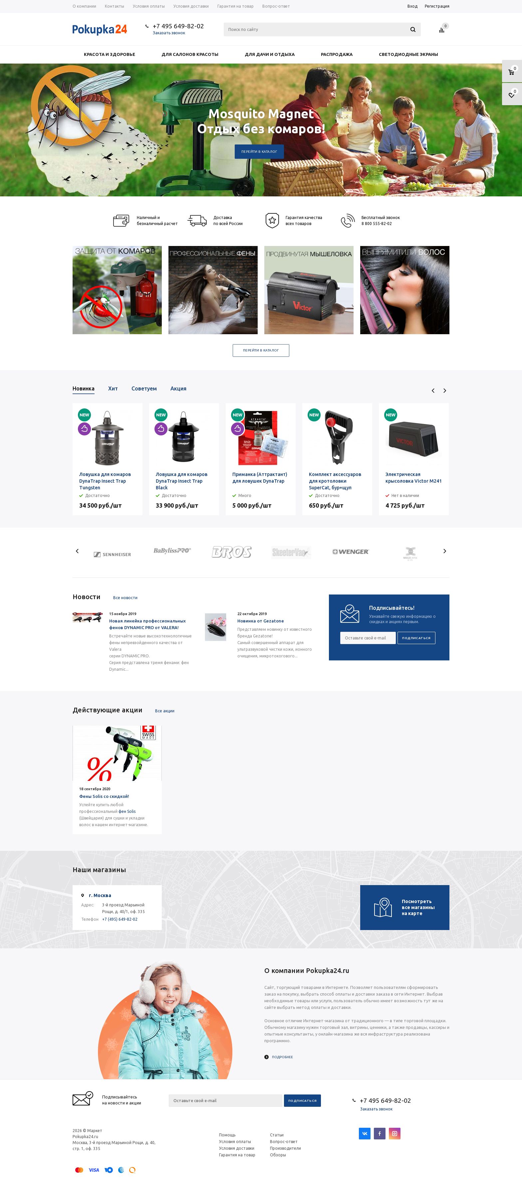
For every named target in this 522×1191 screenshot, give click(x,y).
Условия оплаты (235, 1141)
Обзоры (278, 1155)
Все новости (125, 598)
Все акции (164, 711)
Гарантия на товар (237, 1155)
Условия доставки (236, 1148)
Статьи (277, 1135)
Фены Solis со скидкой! (104, 796)
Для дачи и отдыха (270, 54)
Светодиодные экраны (408, 54)
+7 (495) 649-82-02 (119, 919)
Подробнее (282, 1057)
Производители (285, 1148)
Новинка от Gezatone (260, 620)
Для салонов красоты (189, 54)
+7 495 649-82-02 (178, 26)
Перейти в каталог (259, 151)
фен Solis (127, 811)
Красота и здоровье (109, 54)
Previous (433, 390)
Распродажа (337, 54)
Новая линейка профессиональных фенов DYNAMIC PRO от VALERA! (147, 624)
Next (444, 390)
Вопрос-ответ (284, 1141)
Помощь (227, 1135)
